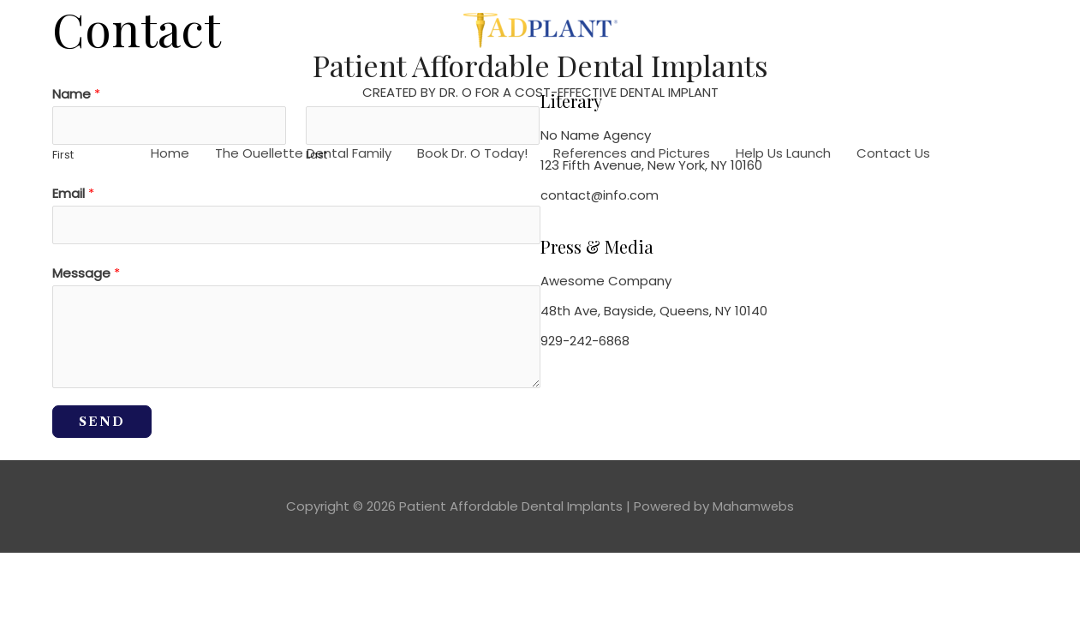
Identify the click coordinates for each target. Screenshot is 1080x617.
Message (86, 277)
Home (170, 155)
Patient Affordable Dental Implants (540, 65)
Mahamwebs (754, 510)
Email (73, 196)
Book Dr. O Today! (472, 155)
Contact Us (893, 155)
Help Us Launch (783, 155)
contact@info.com (600, 195)
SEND (102, 426)
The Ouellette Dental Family (303, 155)
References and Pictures (631, 155)
